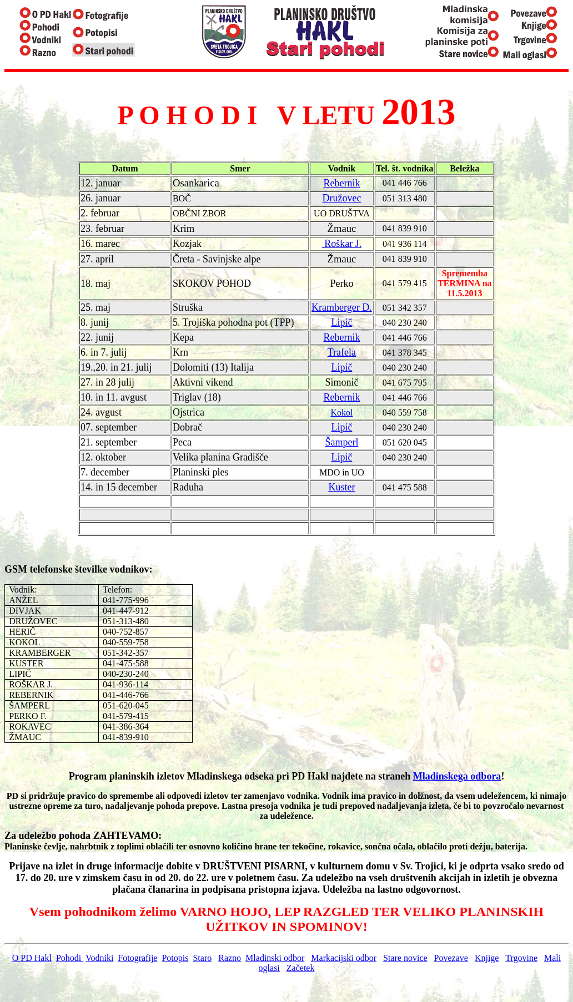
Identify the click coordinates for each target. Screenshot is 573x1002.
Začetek (300, 968)
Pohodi (69, 958)
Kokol (341, 412)
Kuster (341, 487)
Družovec (341, 198)
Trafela (342, 352)
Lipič (341, 322)
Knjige (487, 958)
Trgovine (521, 958)
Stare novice (405, 958)
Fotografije (137, 958)
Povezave (451, 958)
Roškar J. (342, 243)
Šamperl (341, 442)
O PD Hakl (32, 958)
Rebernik (341, 183)
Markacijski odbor (343, 958)
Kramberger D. (341, 307)
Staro (202, 958)
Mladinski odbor (274, 958)
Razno (229, 958)
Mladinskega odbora (457, 776)
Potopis (175, 958)
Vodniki (99, 958)
